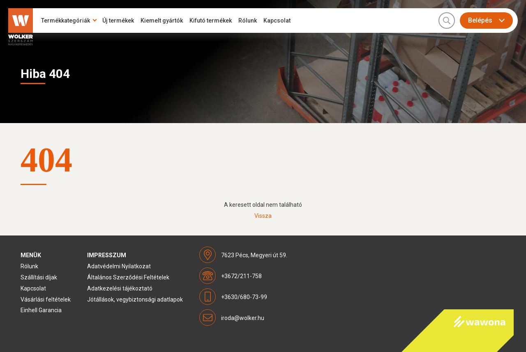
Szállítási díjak (39, 277)
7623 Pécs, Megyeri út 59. (254, 255)
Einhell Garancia (41, 310)
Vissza (263, 216)
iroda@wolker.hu (242, 318)
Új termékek (118, 20)
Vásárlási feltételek (46, 299)
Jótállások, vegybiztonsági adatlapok (135, 299)
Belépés (480, 20)
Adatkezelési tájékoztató (119, 288)
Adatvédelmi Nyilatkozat (119, 266)
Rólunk (247, 20)
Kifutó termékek (210, 20)
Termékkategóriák (65, 20)
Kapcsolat (277, 20)
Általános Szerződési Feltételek (128, 277)
